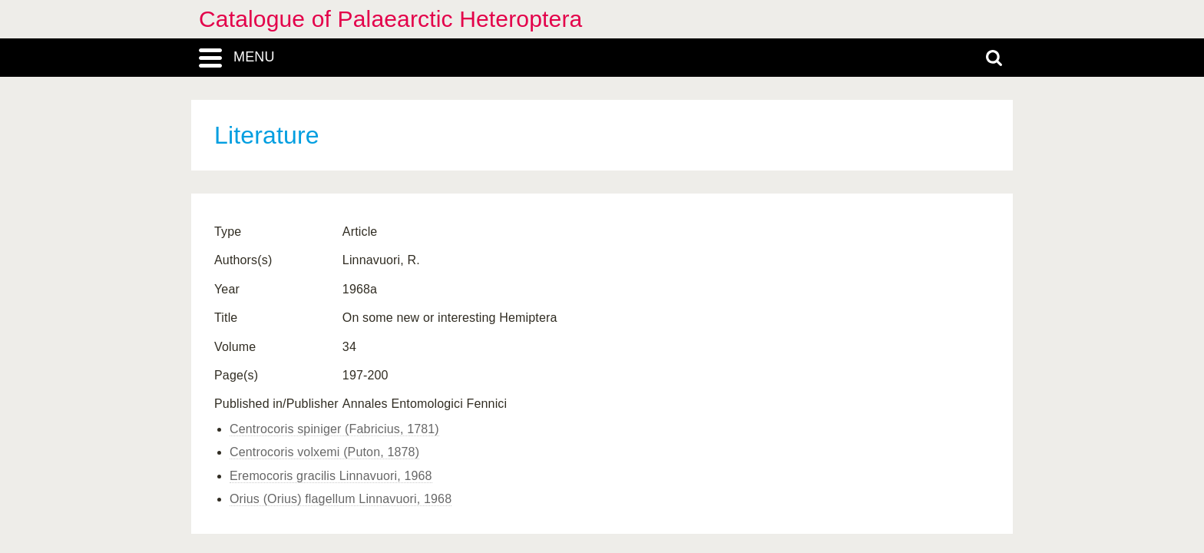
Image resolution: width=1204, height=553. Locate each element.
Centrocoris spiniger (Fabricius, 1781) (334, 428)
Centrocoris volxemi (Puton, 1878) (324, 452)
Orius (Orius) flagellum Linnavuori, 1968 (341, 498)
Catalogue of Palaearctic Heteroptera (390, 18)
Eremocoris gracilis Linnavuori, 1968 (331, 475)
